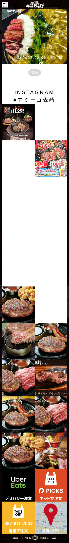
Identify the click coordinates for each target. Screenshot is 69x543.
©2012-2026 (34, 538)
